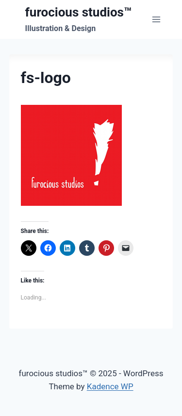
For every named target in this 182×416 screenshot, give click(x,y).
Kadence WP (110, 386)
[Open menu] (156, 19)
